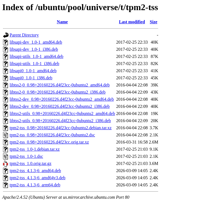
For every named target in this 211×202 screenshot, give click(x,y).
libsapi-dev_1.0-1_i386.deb (34, 49)
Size (153, 21)
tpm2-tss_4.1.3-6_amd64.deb (35, 170)
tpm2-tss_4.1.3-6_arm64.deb (35, 185)
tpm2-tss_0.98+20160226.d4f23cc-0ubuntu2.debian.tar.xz (61, 127)
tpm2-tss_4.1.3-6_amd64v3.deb (37, 177)
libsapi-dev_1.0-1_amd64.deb (36, 42)
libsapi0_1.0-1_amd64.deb (33, 70)
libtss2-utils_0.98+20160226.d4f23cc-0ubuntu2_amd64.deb (62, 113)
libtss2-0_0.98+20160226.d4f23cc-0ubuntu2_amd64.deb (60, 85)
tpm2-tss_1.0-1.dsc (26, 156)
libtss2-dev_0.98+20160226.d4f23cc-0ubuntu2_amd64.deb (62, 99)
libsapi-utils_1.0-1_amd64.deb (36, 56)
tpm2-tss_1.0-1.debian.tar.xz (35, 149)
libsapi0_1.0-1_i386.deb (31, 77)
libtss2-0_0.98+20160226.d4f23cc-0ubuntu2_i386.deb (58, 92)
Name (62, 21)
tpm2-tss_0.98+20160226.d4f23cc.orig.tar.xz (49, 142)
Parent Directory (24, 35)
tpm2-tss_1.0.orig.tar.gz (30, 163)
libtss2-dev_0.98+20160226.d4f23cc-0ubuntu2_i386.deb (60, 106)
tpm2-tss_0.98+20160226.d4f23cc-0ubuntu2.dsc (52, 135)
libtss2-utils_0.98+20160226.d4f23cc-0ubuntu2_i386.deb (60, 120)
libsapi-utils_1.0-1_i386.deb (34, 63)
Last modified (132, 21)
